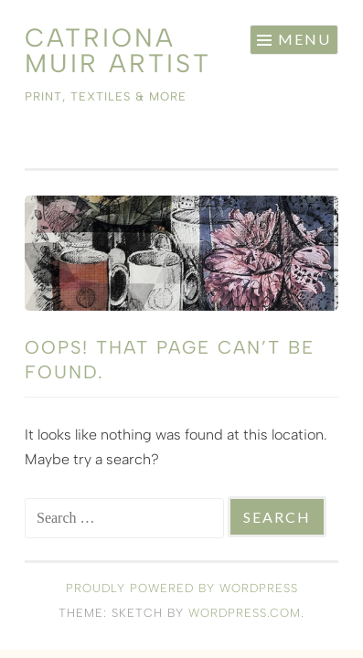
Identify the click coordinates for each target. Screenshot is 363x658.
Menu (304, 39)
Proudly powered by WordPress (182, 588)
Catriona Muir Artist (118, 50)
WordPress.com (244, 613)
